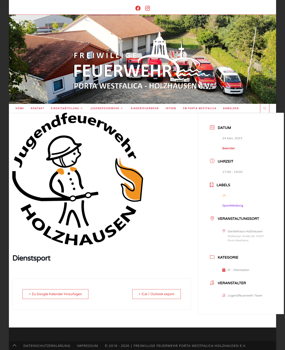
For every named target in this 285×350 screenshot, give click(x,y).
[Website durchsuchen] (265, 108)
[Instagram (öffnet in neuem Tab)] (147, 8)
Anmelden (231, 108)
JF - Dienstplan (235, 270)
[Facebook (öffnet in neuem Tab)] (138, 8)
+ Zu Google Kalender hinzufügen (55, 294)
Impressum (87, 345)
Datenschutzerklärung (46, 345)
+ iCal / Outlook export (157, 294)
